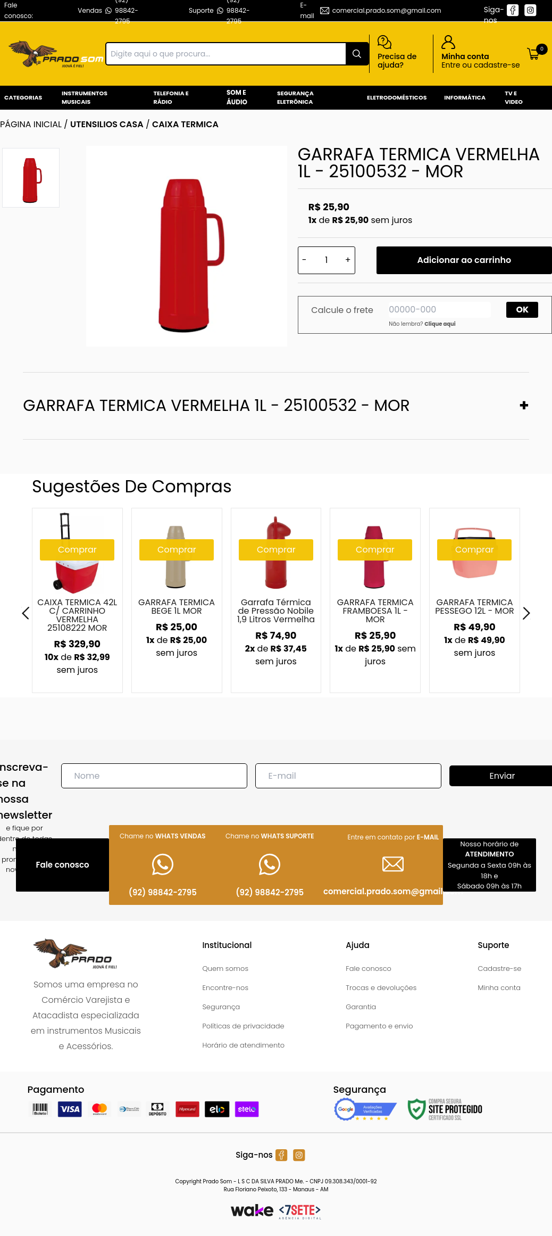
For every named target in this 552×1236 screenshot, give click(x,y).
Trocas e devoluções (381, 988)
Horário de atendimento (243, 1045)
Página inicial (31, 124)
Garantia (361, 1007)
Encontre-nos (225, 988)
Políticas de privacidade (243, 1026)
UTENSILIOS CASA (107, 124)
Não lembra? (422, 324)
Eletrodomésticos (396, 97)
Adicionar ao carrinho (464, 260)
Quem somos (225, 968)
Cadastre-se (499, 968)
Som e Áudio (237, 97)
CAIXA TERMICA (185, 124)
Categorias (23, 97)
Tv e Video (514, 97)
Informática (465, 97)
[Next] (526, 613)
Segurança (221, 1007)
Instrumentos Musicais (84, 97)
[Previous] (25, 613)
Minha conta (499, 988)
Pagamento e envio (379, 1026)
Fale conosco (368, 968)
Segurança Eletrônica (295, 97)
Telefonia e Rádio (171, 97)
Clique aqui (440, 324)
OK (522, 309)
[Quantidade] (326, 260)
